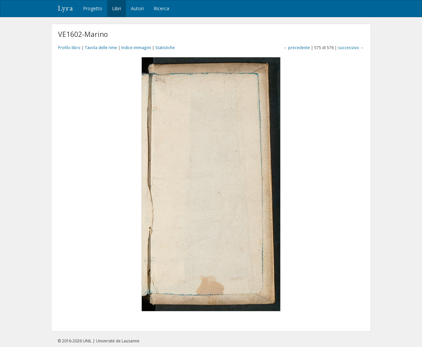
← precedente (296, 47)
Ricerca (161, 8)
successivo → (351, 47)
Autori (137, 8)
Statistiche (165, 47)
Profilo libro (69, 47)
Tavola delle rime (101, 47)
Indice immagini (136, 47)
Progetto (92, 8)
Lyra (65, 8)
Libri (116, 8)
